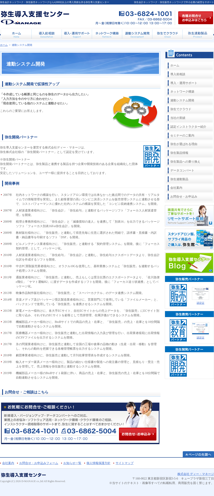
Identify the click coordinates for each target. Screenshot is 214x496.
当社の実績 (177, 118)
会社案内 (176, 187)
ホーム (174, 65)
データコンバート (182, 170)
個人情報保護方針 (98, 463)
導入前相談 (177, 74)
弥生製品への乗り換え (185, 161)
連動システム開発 (182, 100)
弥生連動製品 (179, 179)
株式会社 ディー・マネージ (195, 474)
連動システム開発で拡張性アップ (32, 84)
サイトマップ (125, 463)
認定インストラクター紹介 (188, 126)
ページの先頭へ (198, 454)
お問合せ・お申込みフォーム (38, 463)
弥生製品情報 (179, 152)
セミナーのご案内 (182, 135)
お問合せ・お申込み (183, 196)
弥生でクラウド (180, 109)
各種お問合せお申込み (195, 17)
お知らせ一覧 (72, 463)
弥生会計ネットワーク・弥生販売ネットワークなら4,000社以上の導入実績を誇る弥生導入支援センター (54, 2)
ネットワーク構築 (182, 91)
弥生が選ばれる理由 (183, 144)
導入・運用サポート (183, 83)
